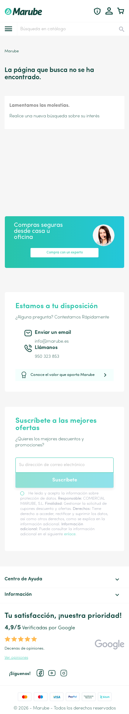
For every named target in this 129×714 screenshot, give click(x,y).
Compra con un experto (65, 252)
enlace (70, 534)
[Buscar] (72, 29)
